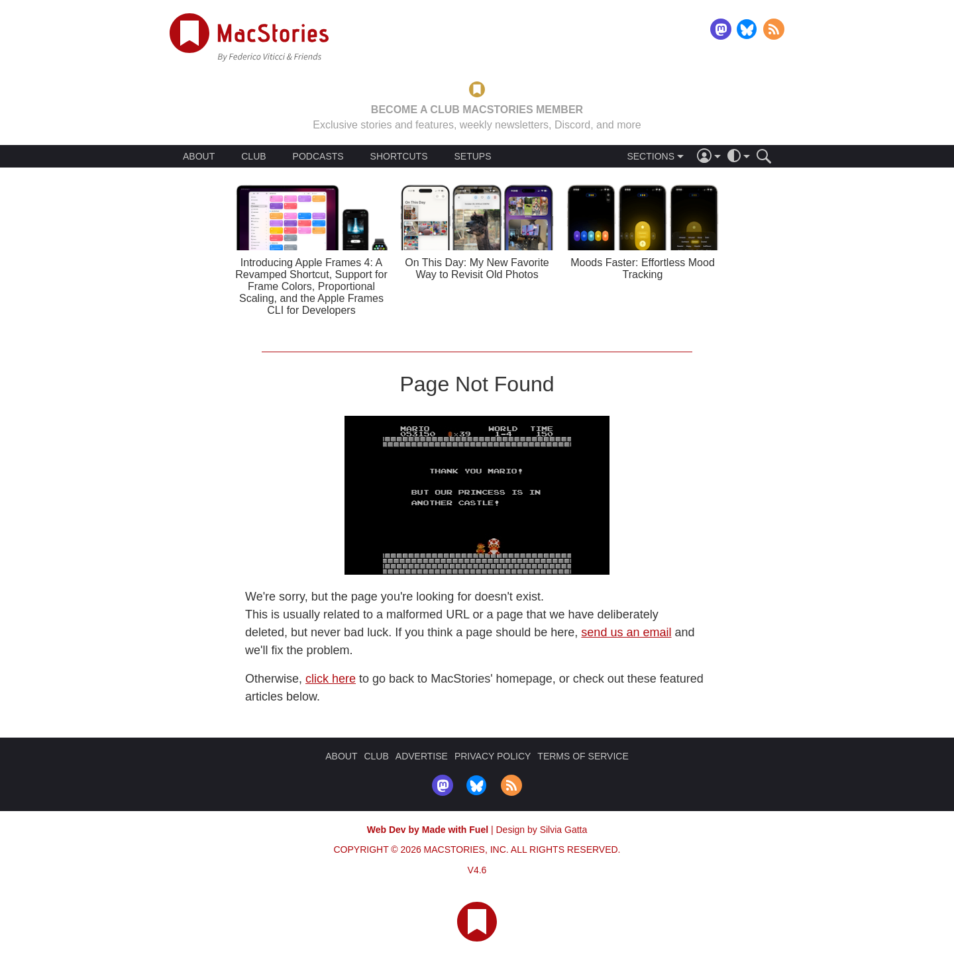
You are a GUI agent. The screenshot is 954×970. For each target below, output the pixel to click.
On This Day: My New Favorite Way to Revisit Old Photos (477, 268)
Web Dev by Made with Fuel (427, 829)
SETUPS (472, 156)
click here (330, 678)
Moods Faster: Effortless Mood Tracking (642, 268)
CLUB (253, 156)
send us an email (626, 632)
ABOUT (199, 156)
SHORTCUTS (399, 156)
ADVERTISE (422, 756)
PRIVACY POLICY (492, 756)
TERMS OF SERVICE (582, 756)
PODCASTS (318, 156)
